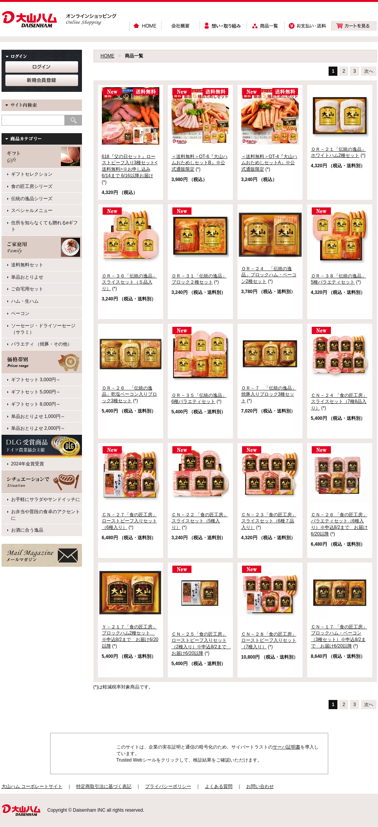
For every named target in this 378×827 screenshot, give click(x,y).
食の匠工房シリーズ (31, 186)
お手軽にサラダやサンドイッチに (45, 499)
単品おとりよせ (27, 277)
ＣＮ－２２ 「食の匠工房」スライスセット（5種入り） (200, 521)
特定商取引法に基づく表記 (103, 786)
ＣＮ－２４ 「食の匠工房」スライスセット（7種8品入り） (339, 402)
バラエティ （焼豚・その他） (41, 344)
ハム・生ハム (25, 301)
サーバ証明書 (286, 747)
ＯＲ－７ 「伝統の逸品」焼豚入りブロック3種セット (268, 394)
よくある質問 (218, 786)
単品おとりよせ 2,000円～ (38, 428)
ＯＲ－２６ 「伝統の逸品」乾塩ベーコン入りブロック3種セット (129, 394)
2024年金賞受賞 (27, 464)
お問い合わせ (260, 786)
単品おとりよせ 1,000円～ (38, 416)
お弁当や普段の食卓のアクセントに (45, 515)
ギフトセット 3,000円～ (36, 379)
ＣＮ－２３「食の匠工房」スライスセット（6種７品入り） (268, 521)
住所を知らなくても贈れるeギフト (44, 226)
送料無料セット (27, 265)
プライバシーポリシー (168, 786)
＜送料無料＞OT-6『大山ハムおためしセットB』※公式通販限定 (200, 163)
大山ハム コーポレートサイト (32, 786)
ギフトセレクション (31, 174)
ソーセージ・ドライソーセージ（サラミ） (43, 329)
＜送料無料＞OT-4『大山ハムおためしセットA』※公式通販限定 (269, 163)
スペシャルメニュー (31, 210)
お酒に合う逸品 (27, 530)
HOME (108, 56)
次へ (368, 71)
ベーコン (20, 313)
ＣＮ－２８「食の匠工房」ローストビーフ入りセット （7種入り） (268, 640)
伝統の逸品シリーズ (31, 198)
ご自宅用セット (27, 289)
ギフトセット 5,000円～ (36, 392)
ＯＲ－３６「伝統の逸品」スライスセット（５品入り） (129, 282)
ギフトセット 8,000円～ (36, 404)
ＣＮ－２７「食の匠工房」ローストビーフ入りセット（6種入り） (129, 521)
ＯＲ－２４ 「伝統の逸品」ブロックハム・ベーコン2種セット (268, 275)
